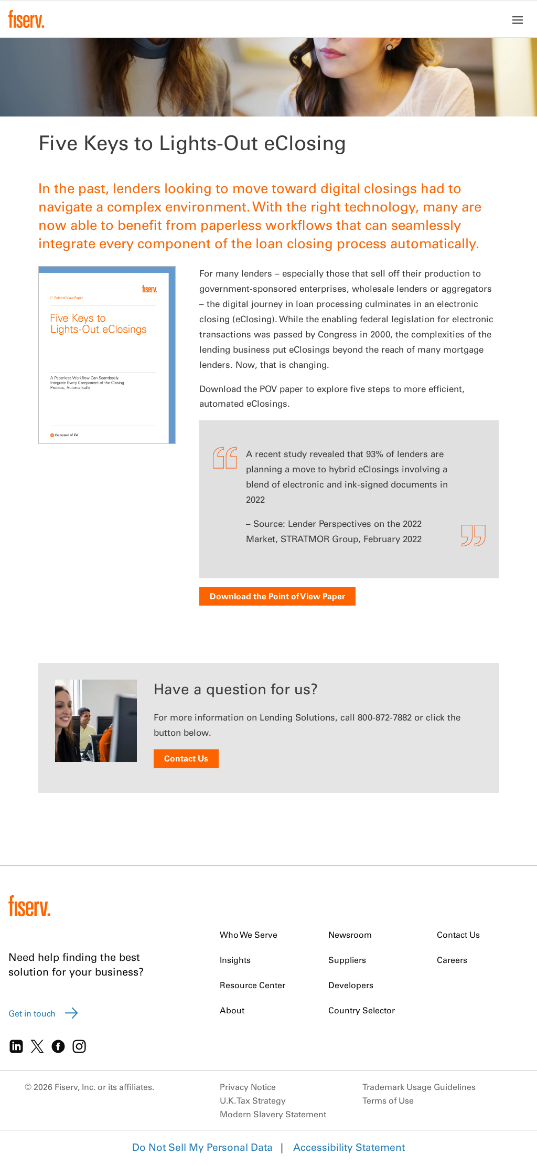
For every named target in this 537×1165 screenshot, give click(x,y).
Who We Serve (248, 934)
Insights (235, 960)
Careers (452, 960)
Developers (350, 985)
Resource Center (252, 985)
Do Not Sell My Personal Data (202, 1147)
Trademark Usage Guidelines (419, 1087)
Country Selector (361, 1010)
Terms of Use (388, 1100)
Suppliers (347, 960)
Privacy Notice (248, 1087)
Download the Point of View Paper (277, 596)
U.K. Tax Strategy (253, 1100)
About (232, 1010)
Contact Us (186, 758)
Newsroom (350, 934)
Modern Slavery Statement (273, 1114)
